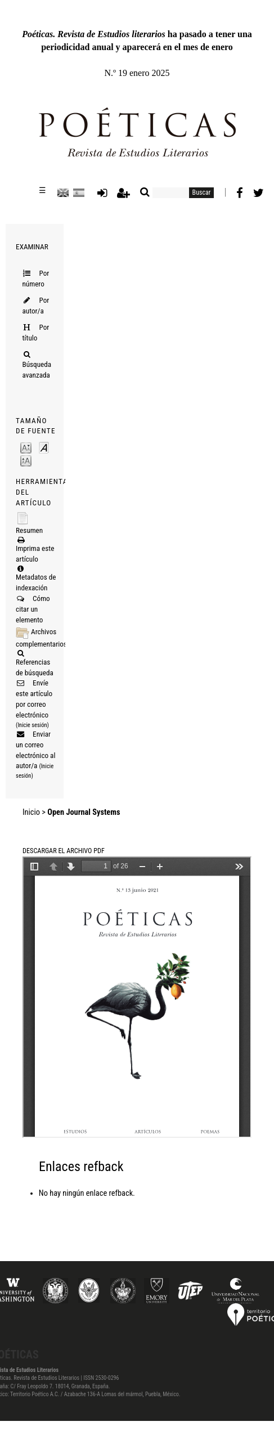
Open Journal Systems (83, 812)
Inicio (31, 812)
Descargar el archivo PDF (64, 851)
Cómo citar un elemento (33, 609)
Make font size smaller (26, 447)
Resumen (29, 530)
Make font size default (44, 447)
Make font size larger (26, 460)
